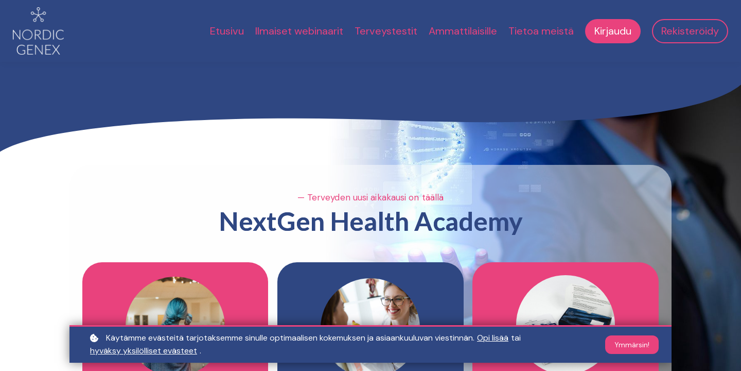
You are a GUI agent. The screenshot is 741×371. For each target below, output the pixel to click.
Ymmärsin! (631, 344)
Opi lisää (492, 337)
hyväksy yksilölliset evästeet (143, 350)
